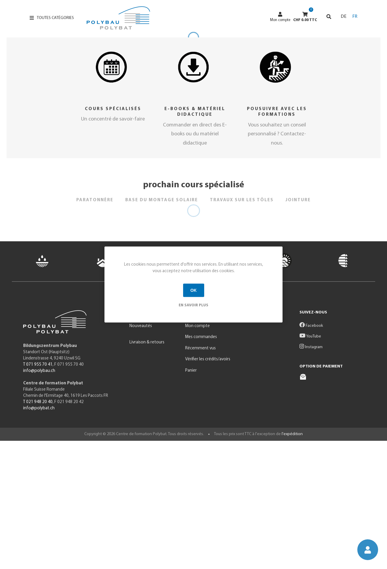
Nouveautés (140, 454)
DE (343, 16)
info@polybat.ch (39, 536)
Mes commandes (201, 465)
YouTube (310, 464)
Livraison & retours (146, 470)
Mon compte (280, 17)
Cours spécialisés (113, 237)
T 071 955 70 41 (38, 493)
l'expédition (292, 562)
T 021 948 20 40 (38, 530)
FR (354, 16)
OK (194, 290)
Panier (191, 499)
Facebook (311, 454)
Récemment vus (200, 476)
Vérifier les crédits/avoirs (207, 487)
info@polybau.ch (39, 499)
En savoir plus (193, 305)
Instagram (311, 475)
